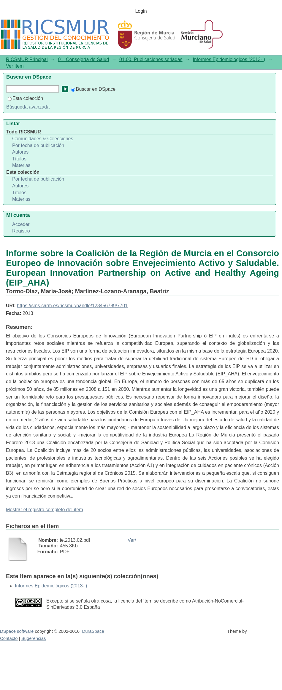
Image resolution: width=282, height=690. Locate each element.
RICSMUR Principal (26, 59)
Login (141, 11)
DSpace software (17, 631)
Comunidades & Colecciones (42, 138)
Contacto (9, 638)
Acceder (21, 224)
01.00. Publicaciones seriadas (151, 59)
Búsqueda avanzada (28, 106)
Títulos (19, 158)
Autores (20, 151)
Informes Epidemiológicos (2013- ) (229, 59)
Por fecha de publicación (38, 145)
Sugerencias (33, 638)
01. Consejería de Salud (83, 59)
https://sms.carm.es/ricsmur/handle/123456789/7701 (72, 305)
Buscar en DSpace (93, 89)
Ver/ (132, 540)
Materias (21, 165)
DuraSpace (93, 631)
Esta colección (25, 98)
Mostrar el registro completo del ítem (44, 509)
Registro (21, 230)
